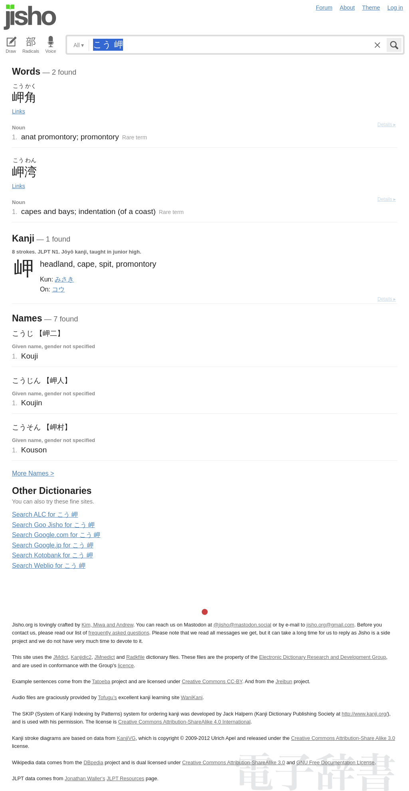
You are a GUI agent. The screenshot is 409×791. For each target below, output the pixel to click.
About (347, 7)
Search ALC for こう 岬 (45, 514)
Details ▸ (386, 124)
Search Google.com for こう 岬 (56, 534)
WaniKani (192, 697)
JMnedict (104, 657)
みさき (64, 279)
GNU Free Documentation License (335, 762)
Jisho (30, 17)
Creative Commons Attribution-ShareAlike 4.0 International (184, 722)
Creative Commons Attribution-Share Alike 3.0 (343, 738)
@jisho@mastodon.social (242, 625)
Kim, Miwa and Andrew (107, 625)
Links (18, 111)
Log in (395, 7)
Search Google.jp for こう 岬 (52, 545)
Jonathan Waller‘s (85, 778)
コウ (58, 289)
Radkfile (135, 657)
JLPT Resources (125, 778)
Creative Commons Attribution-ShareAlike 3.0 (233, 762)
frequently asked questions (118, 633)
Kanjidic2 (81, 657)
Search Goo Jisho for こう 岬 (53, 524)
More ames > (33, 473)
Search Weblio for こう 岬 (48, 565)
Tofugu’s (107, 697)
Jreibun (284, 681)
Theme (371, 7)
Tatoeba (101, 681)
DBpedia (93, 762)
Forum (324, 7)
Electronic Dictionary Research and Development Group (322, 657)
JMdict (60, 657)
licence (126, 665)
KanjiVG (126, 738)
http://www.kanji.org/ (365, 714)
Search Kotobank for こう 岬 (52, 555)
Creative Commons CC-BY (212, 681)
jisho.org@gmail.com (330, 625)
